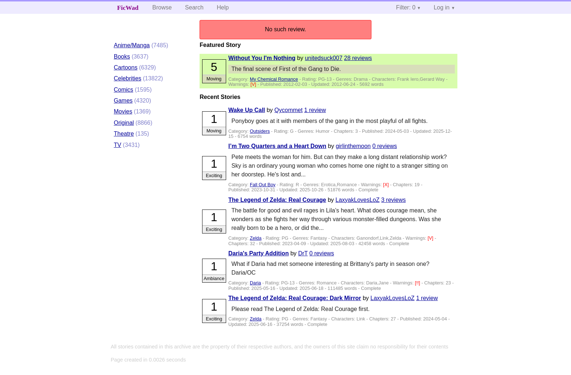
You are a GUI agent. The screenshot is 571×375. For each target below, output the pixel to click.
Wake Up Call (246, 110)
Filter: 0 (406, 7)
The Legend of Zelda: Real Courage (277, 200)
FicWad (128, 7)
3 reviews (393, 200)
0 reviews (384, 146)
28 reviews (358, 58)
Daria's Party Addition (258, 253)
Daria (255, 283)
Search (194, 7)
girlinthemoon (353, 146)
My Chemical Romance (274, 79)
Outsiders (260, 131)
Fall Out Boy (262, 184)
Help (223, 7)
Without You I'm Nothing (261, 58)
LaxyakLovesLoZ (357, 200)
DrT (303, 253)
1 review (315, 110)
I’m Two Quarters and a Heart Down (277, 146)
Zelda (255, 238)
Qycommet (289, 110)
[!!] (418, 283)
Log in (442, 7)
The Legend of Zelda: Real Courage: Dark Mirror (294, 298)
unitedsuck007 (323, 58)
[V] (254, 84)
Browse (162, 7)
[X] (386, 184)
